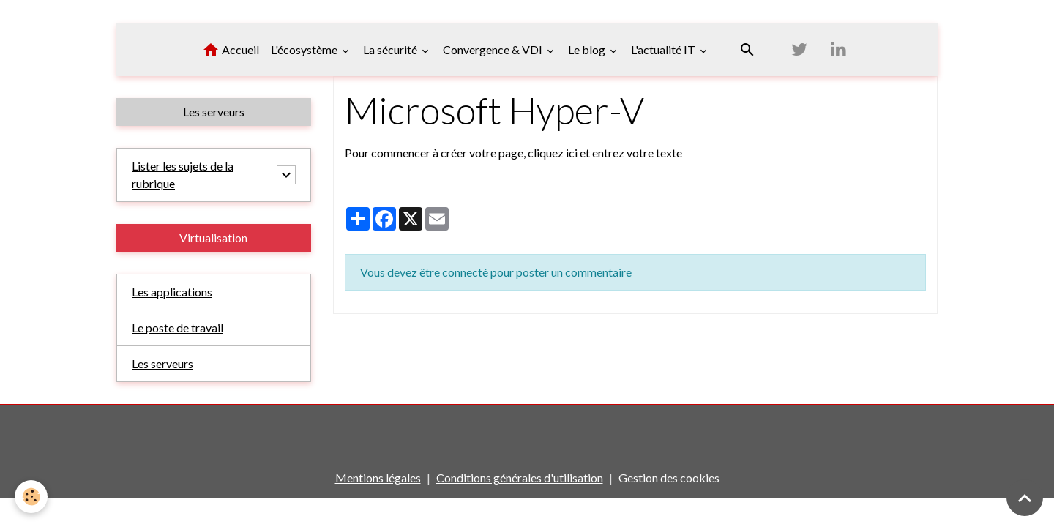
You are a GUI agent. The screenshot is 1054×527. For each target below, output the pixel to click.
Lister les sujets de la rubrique (182, 174)
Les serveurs (213, 112)
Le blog (588, 49)
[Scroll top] (1024, 497)
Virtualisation (213, 237)
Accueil (230, 50)
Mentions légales (378, 478)
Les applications (172, 292)
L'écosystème (305, 49)
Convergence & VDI (494, 49)
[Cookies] (31, 496)
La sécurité (391, 49)
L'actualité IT (664, 49)
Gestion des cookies (669, 478)
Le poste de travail (177, 327)
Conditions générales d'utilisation (519, 478)
